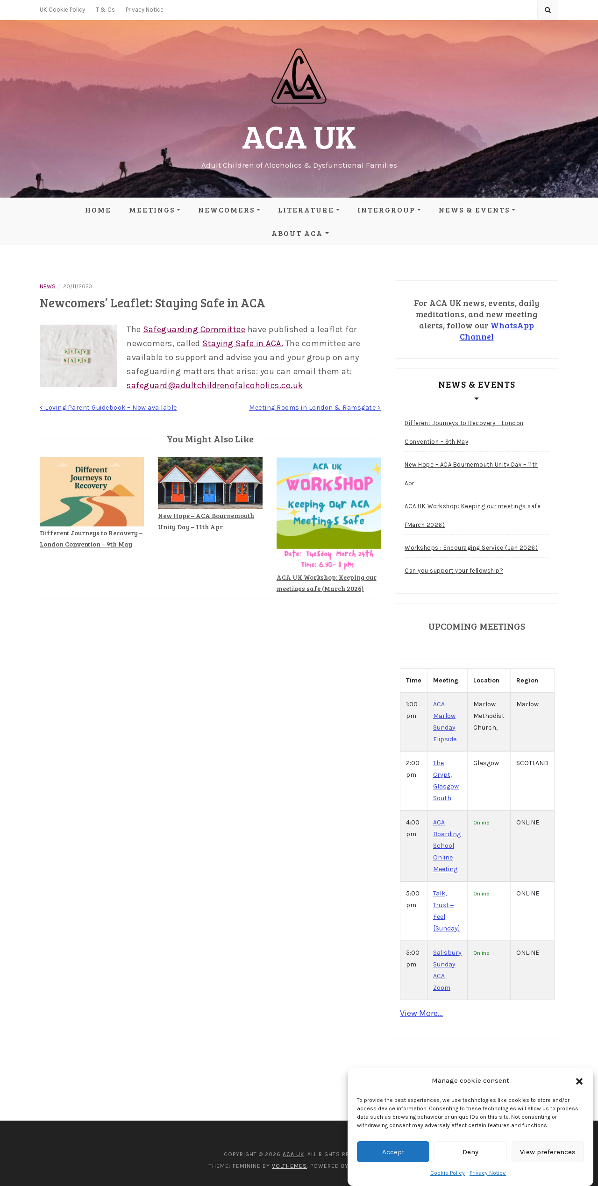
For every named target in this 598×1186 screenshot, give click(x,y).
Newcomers (226, 209)
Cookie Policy (447, 1173)
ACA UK (299, 136)
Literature (306, 209)
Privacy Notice (488, 1173)
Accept (393, 1152)
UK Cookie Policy (62, 9)
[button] (579, 1081)
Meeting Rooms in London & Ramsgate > (315, 408)
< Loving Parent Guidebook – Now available (108, 408)
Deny (470, 1152)
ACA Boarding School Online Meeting (447, 845)
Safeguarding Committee (194, 329)
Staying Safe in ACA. (242, 343)
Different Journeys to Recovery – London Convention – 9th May (464, 432)
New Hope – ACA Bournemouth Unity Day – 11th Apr (471, 474)
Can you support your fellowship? (454, 570)
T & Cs (105, 9)
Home (98, 209)
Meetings (152, 209)
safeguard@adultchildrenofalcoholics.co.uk (215, 385)
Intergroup (386, 209)
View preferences (548, 1152)
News (48, 286)
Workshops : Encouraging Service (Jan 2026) (471, 547)
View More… (421, 1013)
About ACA (297, 233)
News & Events (474, 209)
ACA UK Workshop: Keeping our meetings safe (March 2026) (473, 515)
